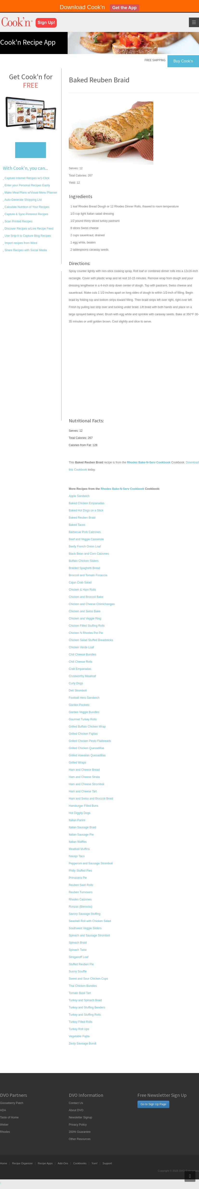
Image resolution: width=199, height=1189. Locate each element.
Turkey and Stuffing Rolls (85, 1014)
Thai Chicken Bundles (83, 986)
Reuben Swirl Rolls (81, 885)
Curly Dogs (76, 683)
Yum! (94, 1163)
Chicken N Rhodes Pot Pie (86, 633)
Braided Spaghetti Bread (84, 568)
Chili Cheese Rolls (80, 661)
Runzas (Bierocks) (80, 906)
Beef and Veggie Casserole (86, 539)
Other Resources (80, 1139)
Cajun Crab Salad (80, 582)
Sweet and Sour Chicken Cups (88, 978)
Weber (4, 1124)
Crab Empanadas (80, 669)
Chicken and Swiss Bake (85, 611)
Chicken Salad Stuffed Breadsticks (91, 640)
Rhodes (5, 1132)
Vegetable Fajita (79, 1036)
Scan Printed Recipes (18, 221)
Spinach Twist (78, 950)
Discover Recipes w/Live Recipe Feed (28, 228)
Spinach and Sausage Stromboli (89, 935)
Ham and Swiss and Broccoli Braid (91, 798)
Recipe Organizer (22, 1163)
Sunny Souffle (78, 971)
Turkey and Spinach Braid (85, 1000)
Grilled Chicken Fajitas (83, 733)
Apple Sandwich (79, 496)
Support (107, 1163)
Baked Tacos (77, 525)
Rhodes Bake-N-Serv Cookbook (122, 489)
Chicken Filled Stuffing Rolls (87, 625)
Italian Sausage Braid (82, 827)
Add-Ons (63, 1163)
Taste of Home (9, 1117)
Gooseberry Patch (11, 1103)
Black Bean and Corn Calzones (89, 553)
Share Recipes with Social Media (25, 250)
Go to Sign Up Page (153, 1104)
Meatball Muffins (79, 849)
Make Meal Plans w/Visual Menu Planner (30, 192)
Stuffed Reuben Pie (81, 964)
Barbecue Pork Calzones (85, 532)
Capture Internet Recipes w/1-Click (26, 178)
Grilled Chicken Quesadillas (86, 748)
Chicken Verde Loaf (81, 647)
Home (3, 1163)
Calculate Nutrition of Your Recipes (26, 207)
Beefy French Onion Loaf (85, 546)
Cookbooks (79, 1163)
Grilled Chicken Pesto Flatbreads (90, 741)
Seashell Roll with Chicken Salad (90, 921)
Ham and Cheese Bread (84, 769)
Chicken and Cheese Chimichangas (92, 604)
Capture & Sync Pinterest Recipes (26, 214)
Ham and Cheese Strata (84, 777)
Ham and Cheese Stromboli (86, 784)
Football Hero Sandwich (84, 697)
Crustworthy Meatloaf (82, 676)
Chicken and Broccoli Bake (86, 597)
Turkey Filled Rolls (80, 1022)
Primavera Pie (78, 878)
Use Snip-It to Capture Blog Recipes (27, 235)
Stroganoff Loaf (79, 957)
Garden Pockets (79, 705)
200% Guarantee (80, 1132)
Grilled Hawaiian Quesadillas (87, 755)
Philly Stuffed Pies (80, 870)
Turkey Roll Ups (79, 1029)
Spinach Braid (78, 942)
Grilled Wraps (77, 762)
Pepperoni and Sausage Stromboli (91, 863)
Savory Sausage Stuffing (85, 914)
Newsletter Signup (80, 1117)
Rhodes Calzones (80, 899)
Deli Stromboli (78, 690)
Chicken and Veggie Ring (85, 618)
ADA (3, 1110)
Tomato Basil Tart (80, 993)
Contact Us (76, 1103)
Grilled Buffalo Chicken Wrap (87, 726)
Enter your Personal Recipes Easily (27, 185)
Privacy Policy (78, 1124)
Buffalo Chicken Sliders (84, 561)
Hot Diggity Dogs (79, 813)
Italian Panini (77, 820)
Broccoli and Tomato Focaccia (88, 575)
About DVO (76, 1110)
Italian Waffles (78, 841)
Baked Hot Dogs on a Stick (86, 510)
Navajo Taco (77, 856)
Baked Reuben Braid (82, 517)
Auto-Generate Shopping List (23, 199)
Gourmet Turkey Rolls (83, 719)
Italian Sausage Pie (81, 834)
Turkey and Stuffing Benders (87, 1007)
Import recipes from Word (20, 243)
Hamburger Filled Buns (83, 805)
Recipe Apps (45, 1163)
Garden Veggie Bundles (84, 712)
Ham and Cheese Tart (83, 791)
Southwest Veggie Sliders (85, 928)
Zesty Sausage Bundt (82, 1043)
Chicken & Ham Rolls (82, 589)
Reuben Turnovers (81, 892)
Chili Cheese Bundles (82, 654)
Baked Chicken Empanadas (86, 503)
